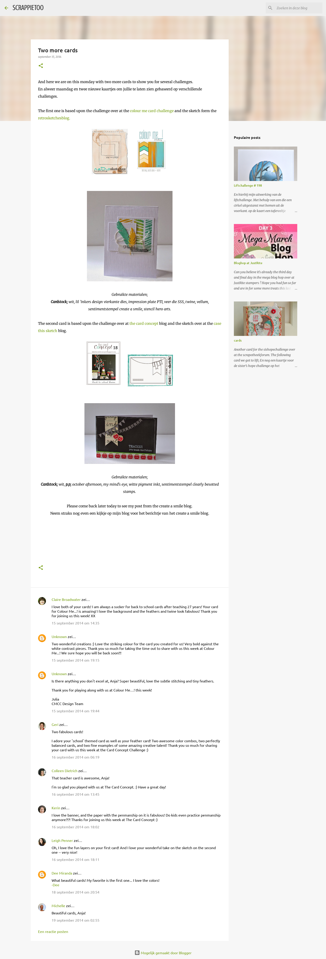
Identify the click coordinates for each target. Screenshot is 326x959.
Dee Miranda (62, 873)
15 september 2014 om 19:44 (75, 710)
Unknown (59, 636)
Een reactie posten (53, 931)
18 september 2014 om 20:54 (75, 892)
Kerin (56, 807)
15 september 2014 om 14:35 (75, 623)
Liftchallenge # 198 (248, 185)
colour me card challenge (152, 110)
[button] (40, 66)
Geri (55, 724)
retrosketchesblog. (54, 118)
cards (238, 340)
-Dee (55, 884)
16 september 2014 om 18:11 (75, 859)
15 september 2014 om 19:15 (75, 660)
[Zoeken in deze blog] (298, 7)
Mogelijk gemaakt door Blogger (163, 952)
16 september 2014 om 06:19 (75, 757)
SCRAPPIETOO (28, 8)
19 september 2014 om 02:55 (75, 920)
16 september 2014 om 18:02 (75, 826)
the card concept (143, 323)
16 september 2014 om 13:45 (75, 794)
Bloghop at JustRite (248, 263)
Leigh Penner (62, 840)
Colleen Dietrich (64, 770)
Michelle (58, 905)
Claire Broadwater (66, 599)
